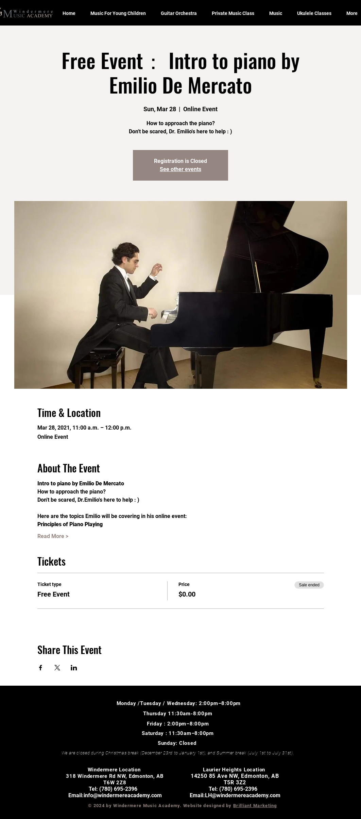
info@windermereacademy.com (123, 795)
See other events (180, 169)
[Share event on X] (57, 667)
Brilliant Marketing (255, 805)
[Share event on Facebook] (40, 667)
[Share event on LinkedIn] (74, 667)
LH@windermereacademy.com (242, 795)
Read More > (52, 536)
